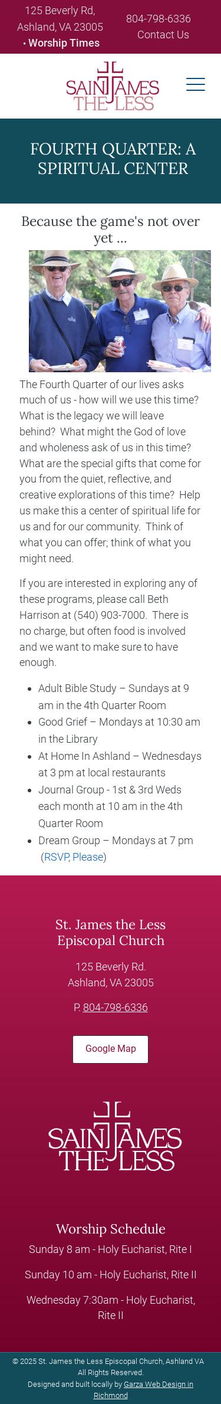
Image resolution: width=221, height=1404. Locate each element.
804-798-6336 (158, 18)
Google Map (110, 1048)
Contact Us (163, 34)
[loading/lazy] (108, 85)
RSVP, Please (73, 857)
